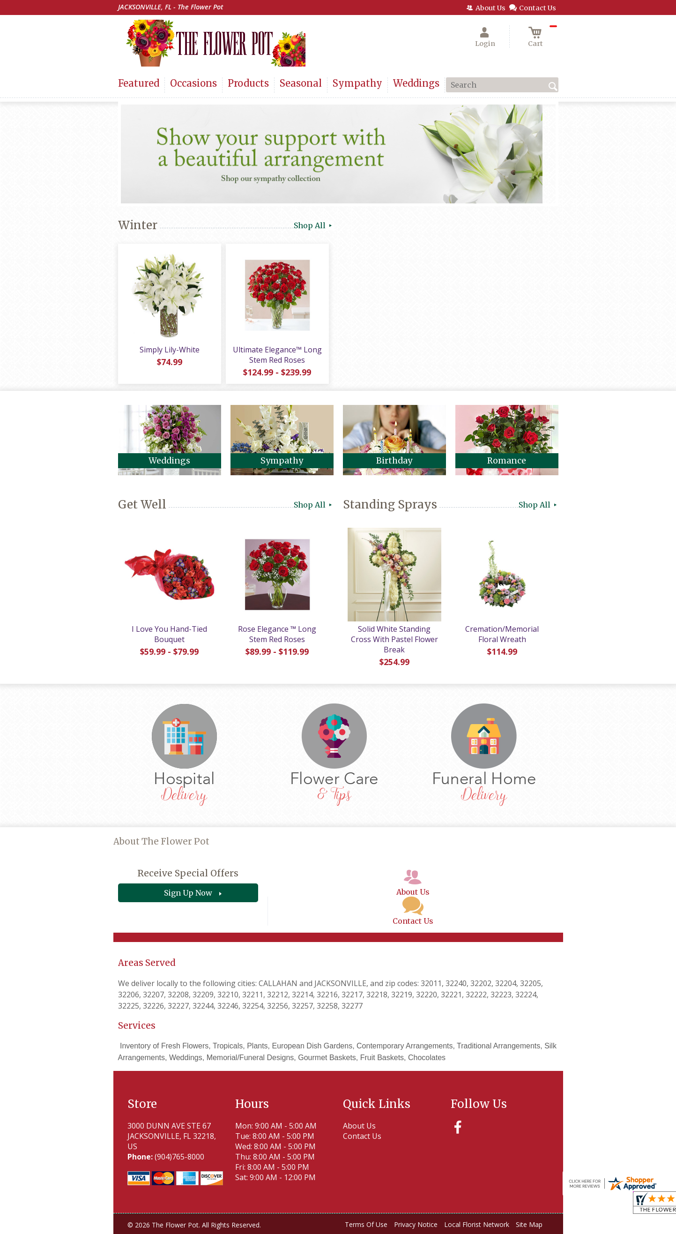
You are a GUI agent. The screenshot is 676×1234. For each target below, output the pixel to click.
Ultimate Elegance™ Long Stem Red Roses (277, 354)
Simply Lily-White (170, 349)
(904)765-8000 (179, 1157)
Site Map (529, 1224)
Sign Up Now (188, 892)
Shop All (314, 225)
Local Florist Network (476, 1224)
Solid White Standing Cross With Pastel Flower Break (394, 639)
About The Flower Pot (161, 841)
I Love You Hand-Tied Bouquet (169, 634)
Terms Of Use (366, 1224)
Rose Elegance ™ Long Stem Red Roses (277, 634)
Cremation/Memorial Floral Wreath (502, 634)
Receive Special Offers (187, 873)
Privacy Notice (416, 1224)
